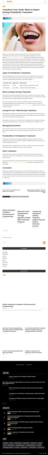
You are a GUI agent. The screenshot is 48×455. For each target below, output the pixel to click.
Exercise (4, 256)
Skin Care (4, 266)
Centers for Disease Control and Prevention (17, 162)
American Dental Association (26, 105)
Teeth (5, 445)
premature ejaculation (31, 445)
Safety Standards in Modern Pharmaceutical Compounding (8, 213)
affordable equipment (20, 445)
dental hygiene (11, 445)
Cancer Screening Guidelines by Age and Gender (12, 351)
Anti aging (4, 252)
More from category (24, 196)
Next (7, 230)
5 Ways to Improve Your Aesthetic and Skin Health (33, 351)
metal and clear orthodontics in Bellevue (14, 57)
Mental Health (26, 442)
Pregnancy (4, 264)
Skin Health (6, 442)
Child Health (5, 254)
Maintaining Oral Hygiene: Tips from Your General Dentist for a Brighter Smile (36, 191)
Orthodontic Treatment (8, 447)
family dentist (33, 442)
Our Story (29, 364)
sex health (17, 447)
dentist (11, 442)
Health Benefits (18, 442)
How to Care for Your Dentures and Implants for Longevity (11, 190)
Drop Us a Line (20, 364)
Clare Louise (4, 14)
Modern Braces (24, 447)
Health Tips (5, 262)
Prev (4, 230)
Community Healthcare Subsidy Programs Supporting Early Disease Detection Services (38, 218)
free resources (41, 447)
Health (4, 6)
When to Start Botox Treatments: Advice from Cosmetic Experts (26, 388)
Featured (4, 258)
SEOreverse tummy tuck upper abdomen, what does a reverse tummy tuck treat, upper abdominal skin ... (23, 382)
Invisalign (39, 445)
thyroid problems (32, 447)
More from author (14, 196)
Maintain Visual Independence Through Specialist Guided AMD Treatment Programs (23, 216)
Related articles (6, 196)
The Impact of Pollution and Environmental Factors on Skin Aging (26, 398)
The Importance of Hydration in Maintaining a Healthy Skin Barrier (27, 393)
